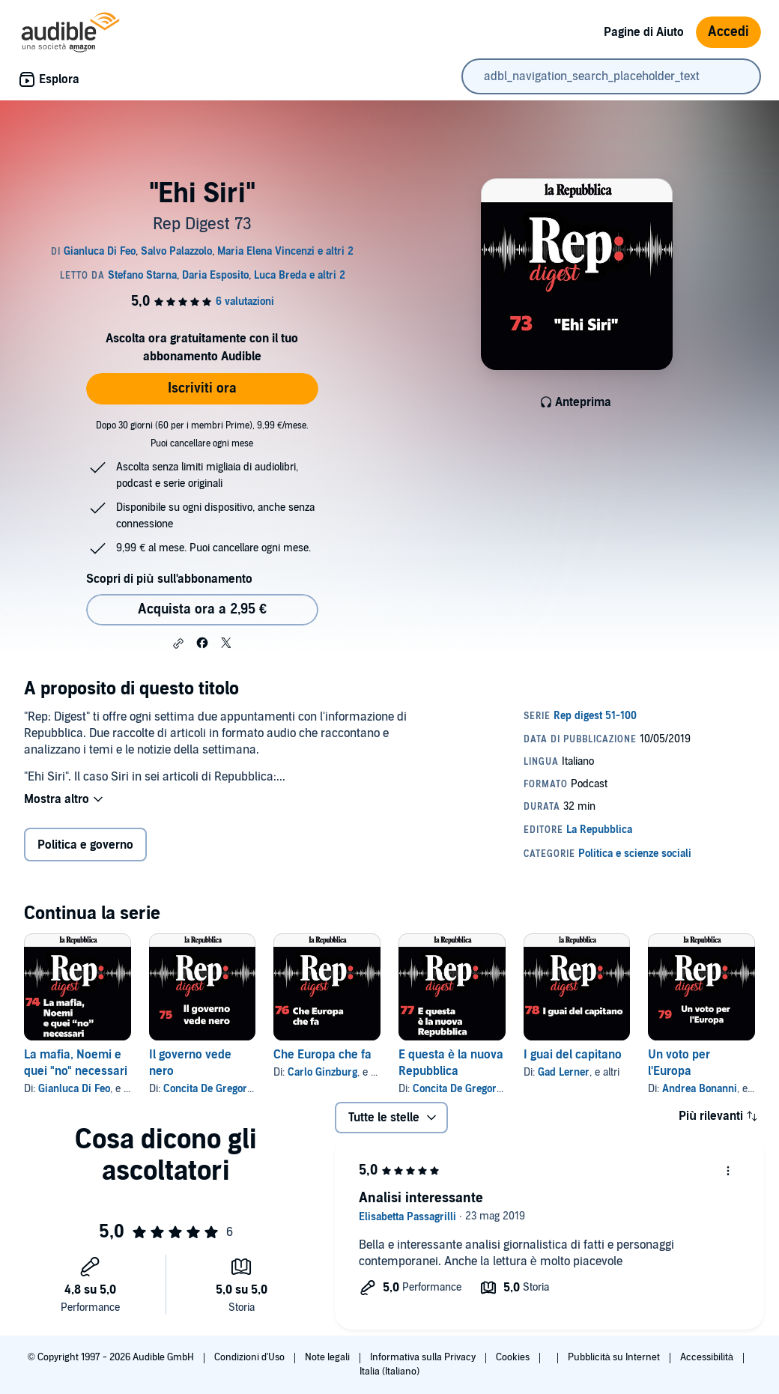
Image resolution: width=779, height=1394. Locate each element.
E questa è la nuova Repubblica (450, 1063)
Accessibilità (708, 1357)
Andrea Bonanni (699, 1088)
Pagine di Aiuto (644, 32)
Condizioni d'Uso (250, 1357)
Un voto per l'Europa (679, 1063)
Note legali (328, 1357)
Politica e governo (85, 844)
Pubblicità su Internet (615, 1357)
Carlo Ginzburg (322, 1072)
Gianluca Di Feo (74, 1088)
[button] (178, 643)
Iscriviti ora (202, 388)
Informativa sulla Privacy (424, 1357)
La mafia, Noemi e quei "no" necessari (75, 1063)
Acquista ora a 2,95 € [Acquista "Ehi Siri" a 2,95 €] (202, 609)
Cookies (514, 1357)
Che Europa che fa (322, 1054)
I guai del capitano (573, 1054)
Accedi (728, 32)
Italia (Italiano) (389, 1372)
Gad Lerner (563, 1072)
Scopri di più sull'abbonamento (169, 579)
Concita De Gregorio (209, 1088)
